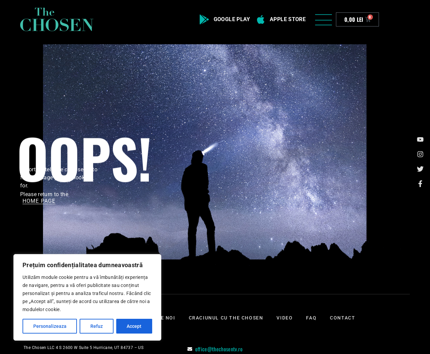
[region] (87, 297)
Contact (342, 317)
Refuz (96, 326)
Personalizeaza (50, 326)
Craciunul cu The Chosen (226, 317)
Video (284, 317)
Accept (134, 326)
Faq (311, 317)
